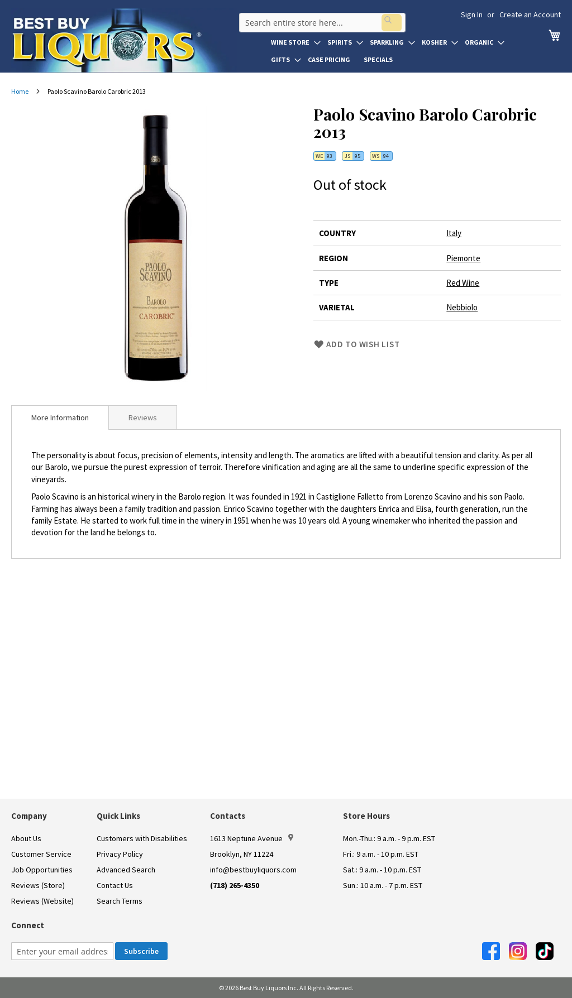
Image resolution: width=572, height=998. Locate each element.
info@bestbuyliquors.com (253, 870)
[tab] (60, 417)
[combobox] (320, 19)
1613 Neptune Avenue (251, 838)
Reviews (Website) (42, 901)
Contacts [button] (227, 815)
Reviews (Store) (38, 885)
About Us (26, 838)
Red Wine (462, 282)
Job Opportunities (42, 870)
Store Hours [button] (366, 815)
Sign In (472, 14)
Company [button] (29, 815)
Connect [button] (27, 925)
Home (19, 91)
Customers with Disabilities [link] (142, 838)
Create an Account (530, 14)
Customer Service (41, 854)
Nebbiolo (462, 307)
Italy (453, 233)
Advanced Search (126, 870)
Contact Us (115, 885)
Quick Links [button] (118, 815)
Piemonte (463, 258)
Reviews (142, 417)
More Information (60, 417)
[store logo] (124, 40)
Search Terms (119, 901)
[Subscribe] (141, 951)
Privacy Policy (120, 854)
